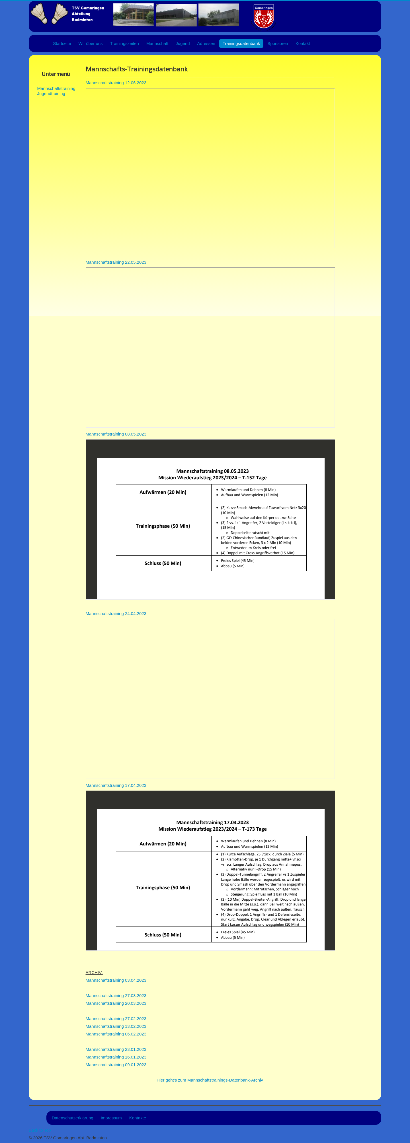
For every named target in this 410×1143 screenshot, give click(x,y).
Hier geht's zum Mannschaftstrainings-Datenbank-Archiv (210, 1080)
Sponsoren (277, 43)
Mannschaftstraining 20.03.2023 (116, 1003)
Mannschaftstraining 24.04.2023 (116, 613)
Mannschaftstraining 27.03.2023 (116, 995)
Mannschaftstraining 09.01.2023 (116, 1064)
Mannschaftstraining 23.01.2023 (116, 1049)
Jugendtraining (50, 93)
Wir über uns (91, 43)
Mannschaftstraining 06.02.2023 (116, 1033)
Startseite (62, 43)
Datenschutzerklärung (72, 1117)
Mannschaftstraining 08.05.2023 (116, 434)
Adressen (206, 43)
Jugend (183, 43)
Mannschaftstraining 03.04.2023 (116, 980)
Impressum (111, 1117)
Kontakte (137, 1117)
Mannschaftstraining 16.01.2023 (116, 1057)
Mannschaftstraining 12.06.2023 (116, 82)
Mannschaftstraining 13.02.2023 (116, 1026)
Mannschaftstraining (50, 88)
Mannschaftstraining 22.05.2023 (116, 262)
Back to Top (40, 1130)
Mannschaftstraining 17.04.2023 (116, 785)
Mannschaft (157, 43)
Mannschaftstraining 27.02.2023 (116, 1018)
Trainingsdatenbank (241, 43)
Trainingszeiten (124, 43)
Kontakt (303, 43)
